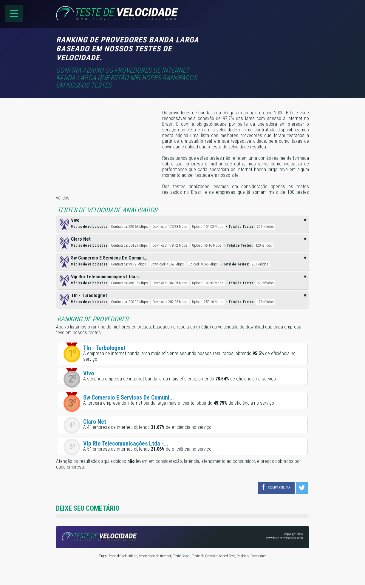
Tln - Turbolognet (104, 347)
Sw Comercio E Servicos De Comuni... (128, 397)
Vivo (88, 373)
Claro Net (94, 421)
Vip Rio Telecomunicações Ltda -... (125, 443)
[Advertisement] (259, 44)
